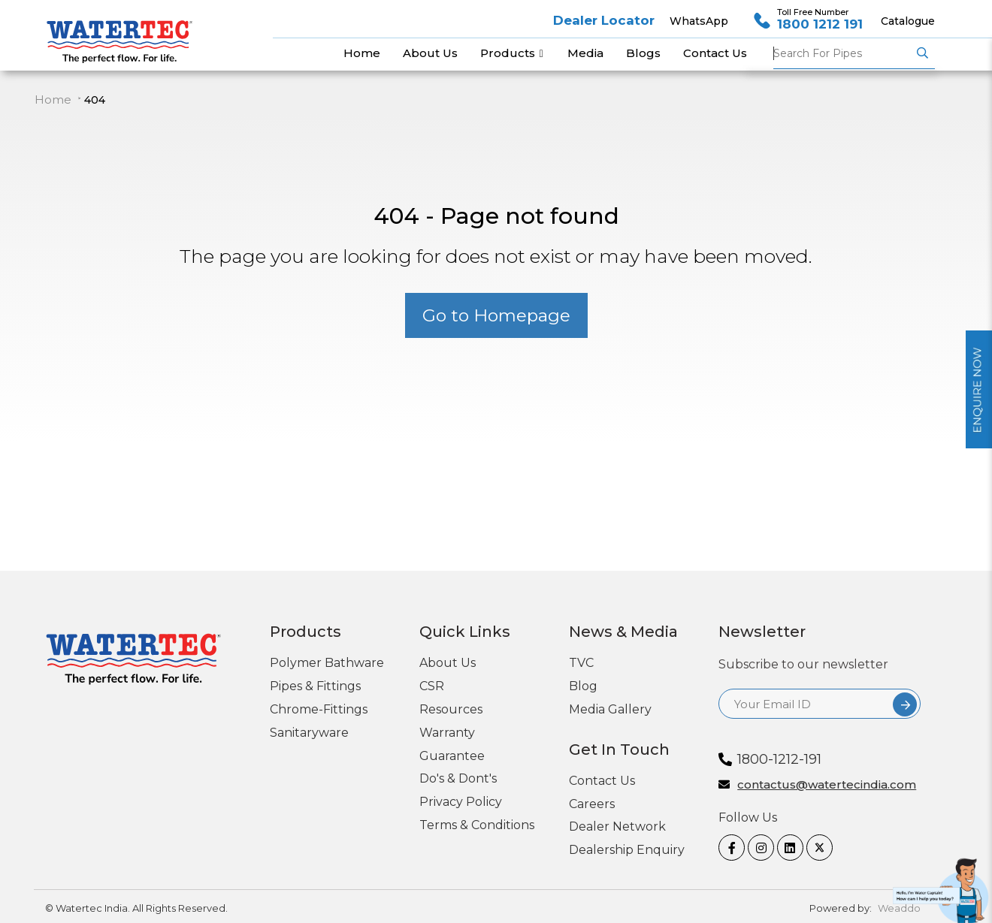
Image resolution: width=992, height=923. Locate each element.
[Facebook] (727, 847)
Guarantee (452, 756)
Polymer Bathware (327, 663)
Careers (592, 804)
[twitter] (815, 847)
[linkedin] (786, 847)
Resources (450, 709)
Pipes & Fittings (315, 686)
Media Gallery (610, 709)
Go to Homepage (496, 315)
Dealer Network (617, 826)
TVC (581, 663)
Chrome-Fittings (318, 709)
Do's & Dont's (458, 778)
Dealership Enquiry (627, 850)
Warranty (447, 732)
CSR (431, 686)
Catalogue (908, 21)
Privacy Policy (460, 802)
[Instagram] (757, 847)
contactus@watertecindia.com (826, 785)
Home (53, 99)
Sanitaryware (309, 732)
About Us (447, 663)
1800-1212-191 (779, 759)
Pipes (842, 53)
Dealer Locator (604, 20)
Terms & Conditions (476, 825)
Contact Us (602, 781)
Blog (583, 686)
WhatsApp (699, 21)
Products (512, 53)
